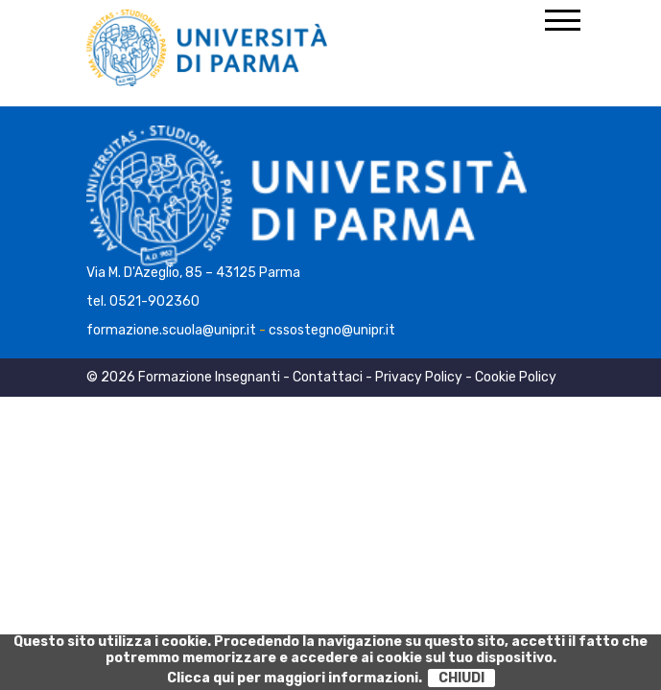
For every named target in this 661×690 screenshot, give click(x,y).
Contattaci (328, 377)
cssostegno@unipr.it (332, 330)
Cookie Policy (515, 377)
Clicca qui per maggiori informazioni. (294, 678)
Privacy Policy (418, 377)
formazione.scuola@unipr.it (171, 330)
